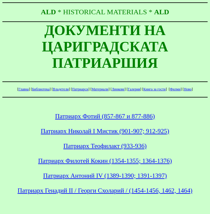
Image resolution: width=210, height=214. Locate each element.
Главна (23, 89)
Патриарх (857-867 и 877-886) (105, 116)
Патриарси (80, 89)
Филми (175, 89)
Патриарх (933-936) (105, 146)
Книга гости (154, 89)
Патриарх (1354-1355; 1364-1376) (105, 160)
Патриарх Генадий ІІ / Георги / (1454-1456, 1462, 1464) (105, 190)
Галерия (134, 89)
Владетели (61, 89)
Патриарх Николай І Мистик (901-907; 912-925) (105, 131)
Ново (188, 89)
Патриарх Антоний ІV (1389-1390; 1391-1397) (105, 175)
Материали (100, 89)
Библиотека (41, 89)
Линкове (118, 89)
